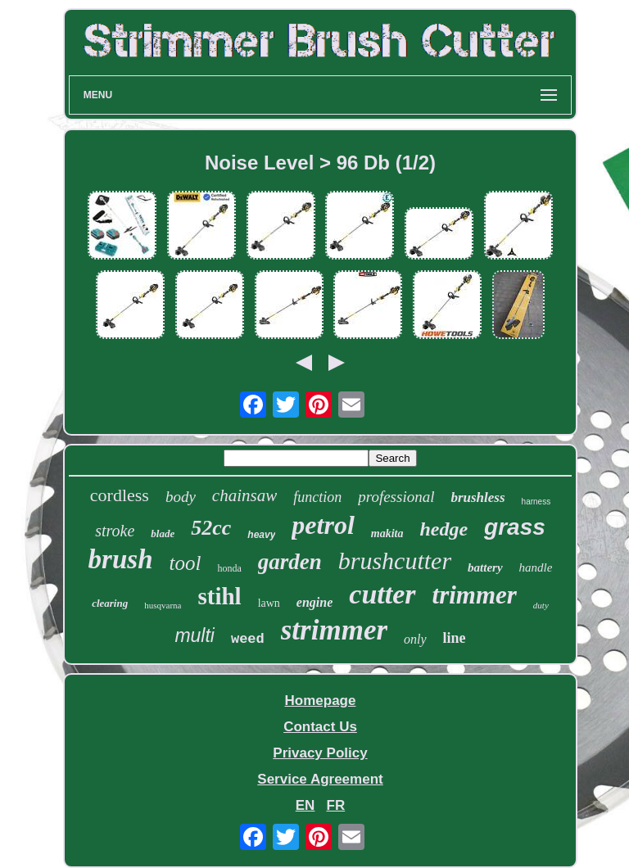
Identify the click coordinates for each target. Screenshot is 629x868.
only (415, 639)
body (180, 496)
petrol (323, 525)
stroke (114, 531)
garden (290, 561)
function (317, 497)
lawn (269, 603)
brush (120, 559)
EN (305, 805)
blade (162, 533)
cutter (382, 594)
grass (514, 527)
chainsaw (244, 495)
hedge (443, 529)
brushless (477, 497)
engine (314, 602)
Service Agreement (319, 779)
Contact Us (320, 727)
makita (387, 533)
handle (536, 567)
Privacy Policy (320, 753)
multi (194, 635)
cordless (119, 495)
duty (541, 605)
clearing (110, 603)
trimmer (474, 595)
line (454, 638)
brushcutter (394, 560)
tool (185, 563)
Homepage (320, 700)
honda (229, 568)
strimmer (334, 630)
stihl (219, 596)
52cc (211, 528)
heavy (261, 534)
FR (336, 805)
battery (485, 567)
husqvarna (162, 605)
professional (396, 496)
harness (536, 501)
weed (248, 639)
